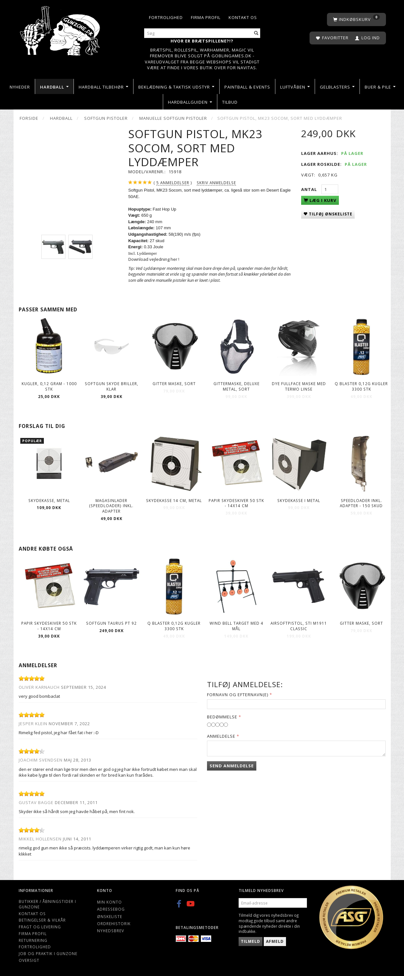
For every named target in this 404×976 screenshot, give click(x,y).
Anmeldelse (221, 736)
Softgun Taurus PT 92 (111, 623)
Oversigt (29, 960)
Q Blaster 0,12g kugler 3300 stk (361, 386)
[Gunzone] (60, 29)
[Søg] (256, 33)
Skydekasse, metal (49, 500)
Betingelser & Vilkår (42, 920)
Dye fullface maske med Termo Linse (299, 386)
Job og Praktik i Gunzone (48, 953)
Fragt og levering (40, 926)
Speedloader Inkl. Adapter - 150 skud (361, 503)
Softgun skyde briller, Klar (111, 386)
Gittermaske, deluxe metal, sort (236, 386)
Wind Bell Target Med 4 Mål (236, 626)
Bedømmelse (222, 717)
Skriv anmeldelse (216, 182)
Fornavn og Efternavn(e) (237, 694)
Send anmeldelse (232, 766)
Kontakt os (243, 17)
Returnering (33, 940)
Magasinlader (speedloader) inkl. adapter (111, 506)
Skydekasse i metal (298, 500)
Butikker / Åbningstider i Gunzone (47, 904)
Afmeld (275, 941)
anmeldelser (172, 182)
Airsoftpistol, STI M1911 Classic (299, 626)
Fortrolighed (166, 17)
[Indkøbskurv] (356, 19)
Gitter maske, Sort (174, 383)
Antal (309, 189)
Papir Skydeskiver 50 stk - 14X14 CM (236, 503)
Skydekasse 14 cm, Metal (174, 500)
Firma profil (206, 17)
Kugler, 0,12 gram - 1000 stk (49, 386)
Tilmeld (250, 941)
